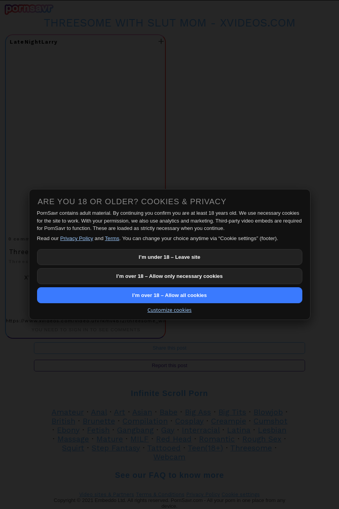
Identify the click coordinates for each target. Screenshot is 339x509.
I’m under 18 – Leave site (170, 257)
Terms (112, 238)
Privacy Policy (76, 238)
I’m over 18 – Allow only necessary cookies (169, 276)
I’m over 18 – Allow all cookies (169, 295)
